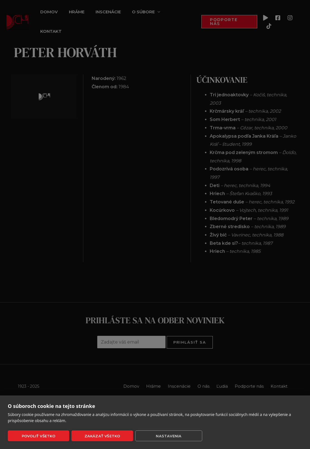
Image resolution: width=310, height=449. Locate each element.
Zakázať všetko (102, 436)
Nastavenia (168, 436)
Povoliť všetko (39, 436)
